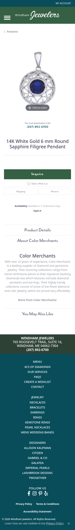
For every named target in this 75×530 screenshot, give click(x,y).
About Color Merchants (37, 240)
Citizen (37, 453)
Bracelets (37, 407)
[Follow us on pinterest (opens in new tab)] (40, 493)
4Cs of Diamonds (37, 367)
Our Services (37, 372)
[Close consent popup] (69, 523)
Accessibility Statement (37, 511)
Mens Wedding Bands (37, 432)
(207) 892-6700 (37, 127)
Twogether (37, 478)
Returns (55, 191)
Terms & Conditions (47, 504)
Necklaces (37, 402)
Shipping (20, 191)
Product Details (37, 230)
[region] (37, 79)
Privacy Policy (24, 504)
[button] (63, 3)
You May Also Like (37, 313)
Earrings (37, 412)
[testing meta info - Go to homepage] (37, 15)
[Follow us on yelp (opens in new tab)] (46, 493)
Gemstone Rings (37, 422)
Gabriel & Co (37, 458)
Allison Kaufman (37, 448)
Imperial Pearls (37, 468)
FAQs (37, 377)
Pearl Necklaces (37, 427)
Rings (37, 417)
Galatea (37, 463)
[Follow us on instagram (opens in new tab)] (34, 493)
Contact (37, 387)
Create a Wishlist (37, 382)
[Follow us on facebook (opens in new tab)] (28, 493)
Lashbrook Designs (37, 473)
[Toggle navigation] (7, 18)
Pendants (12, 31)
